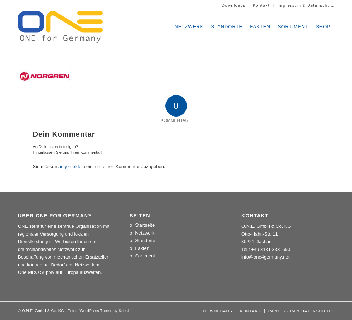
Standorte (145, 240)
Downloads (233, 5)
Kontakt (261, 5)
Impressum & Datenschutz (305, 5)
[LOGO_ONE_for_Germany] (60, 27)
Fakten (142, 248)
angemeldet (70, 166)
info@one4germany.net (265, 257)
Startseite (145, 225)
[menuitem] (233, 5)
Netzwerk (144, 233)
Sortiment (145, 256)
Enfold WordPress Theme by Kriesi (98, 311)
